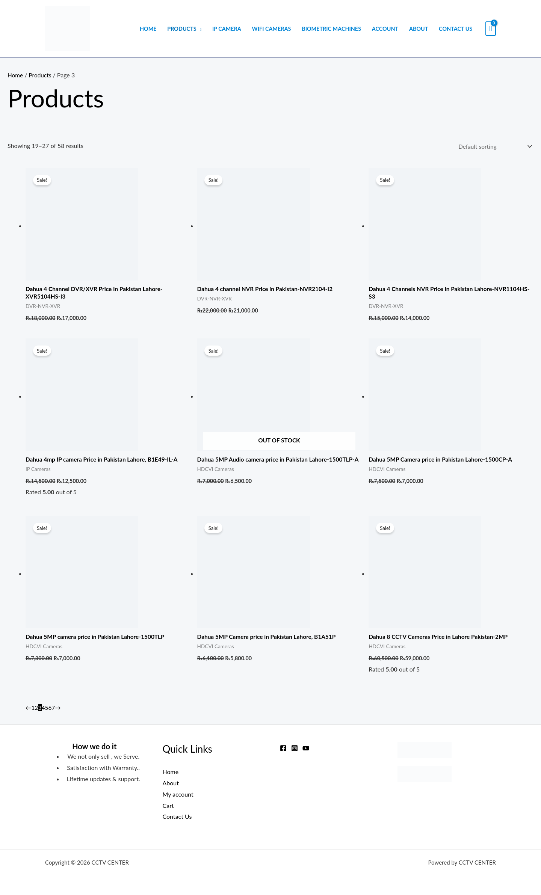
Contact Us (455, 29)
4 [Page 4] (43, 710)
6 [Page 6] (50, 710)
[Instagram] (294, 748)
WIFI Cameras (271, 29)
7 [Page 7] (54, 710)
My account (178, 794)
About (418, 29)
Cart (168, 805)
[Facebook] (283, 748)
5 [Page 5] (47, 710)
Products (181, 29)
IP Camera (226, 29)
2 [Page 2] (36, 710)
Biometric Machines (331, 29)
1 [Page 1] (33, 710)
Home (148, 29)
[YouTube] (305, 748)
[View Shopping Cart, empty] (490, 28)
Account (385, 29)
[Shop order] (491, 146)
